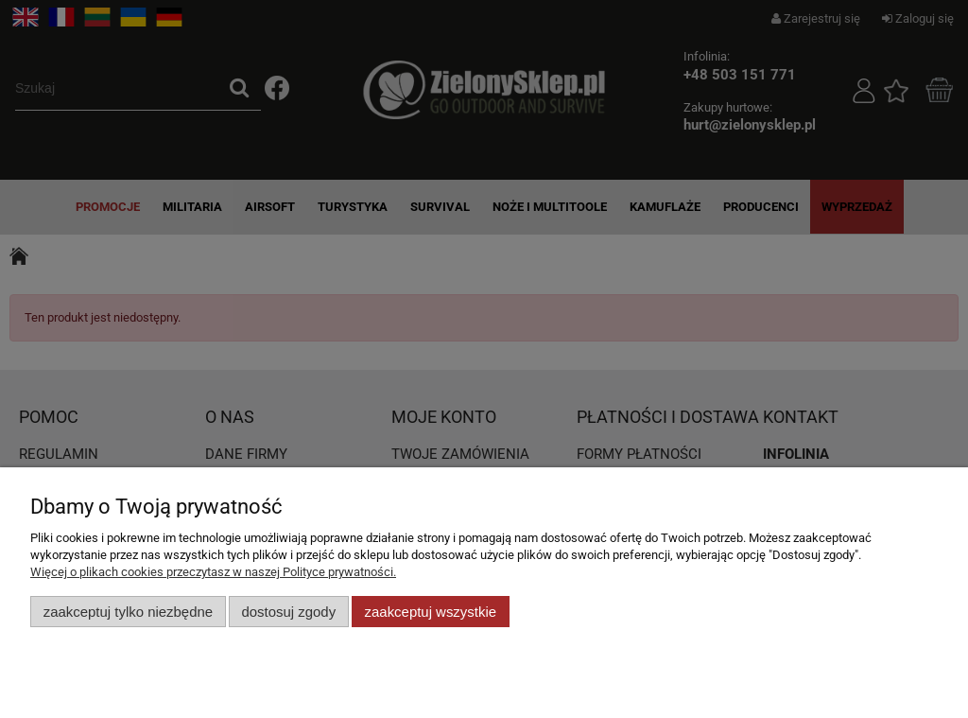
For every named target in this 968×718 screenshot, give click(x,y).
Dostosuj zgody (288, 612)
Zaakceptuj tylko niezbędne (128, 612)
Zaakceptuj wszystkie (430, 612)
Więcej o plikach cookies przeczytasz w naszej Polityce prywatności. (213, 572)
